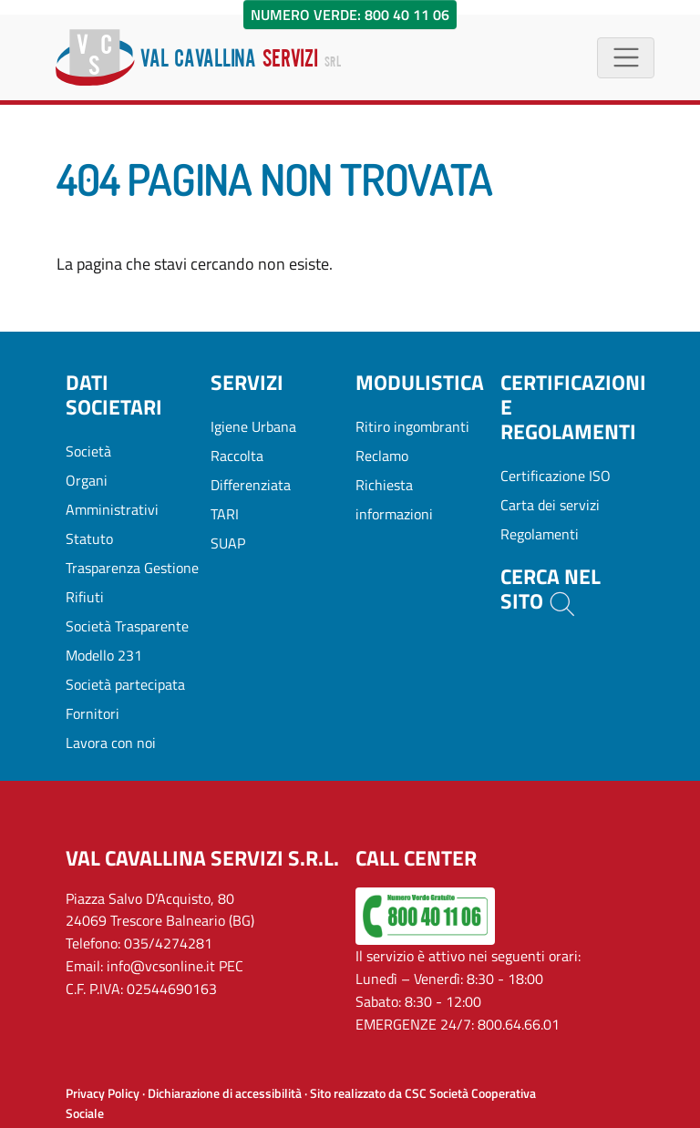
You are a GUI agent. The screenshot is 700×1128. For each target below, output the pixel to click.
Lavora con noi (111, 743)
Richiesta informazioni (394, 499)
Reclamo (381, 456)
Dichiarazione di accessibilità (225, 1093)
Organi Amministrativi (112, 494)
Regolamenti (539, 534)
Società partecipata (125, 684)
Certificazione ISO (555, 476)
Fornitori (92, 713)
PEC (231, 966)
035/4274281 (168, 943)
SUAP (228, 543)
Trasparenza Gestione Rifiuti (132, 582)
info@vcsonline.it (161, 966)
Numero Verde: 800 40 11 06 (350, 15)
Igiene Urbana (253, 426)
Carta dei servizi (550, 505)
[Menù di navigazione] (625, 57)
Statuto (89, 538)
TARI (225, 514)
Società (88, 451)
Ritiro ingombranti (412, 426)
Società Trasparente (127, 626)
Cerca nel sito (550, 589)
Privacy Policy (102, 1093)
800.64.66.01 (519, 1024)
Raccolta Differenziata (251, 470)
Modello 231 (104, 655)
